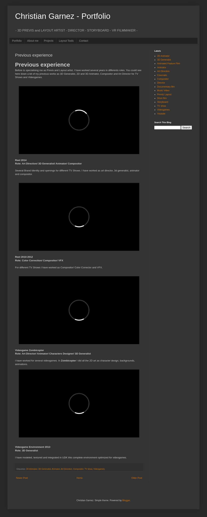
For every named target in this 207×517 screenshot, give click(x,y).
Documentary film (166, 86)
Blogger (126, 500)
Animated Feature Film (168, 63)
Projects (48, 40)
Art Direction (66, 469)
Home (80, 478)
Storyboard (162, 102)
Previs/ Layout (164, 94)
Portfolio (17, 40)
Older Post (136, 478)
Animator (56, 469)
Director (161, 82)
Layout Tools (66, 40)
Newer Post (22, 478)
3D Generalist (44, 469)
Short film (162, 98)
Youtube (161, 113)
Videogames (99, 469)
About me (32, 40)
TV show (88, 469)
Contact (83, 40)
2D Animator (31, 469)
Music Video (163, 90)
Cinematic (162, 75)
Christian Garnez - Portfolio (62, 16)
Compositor (78, 469)
